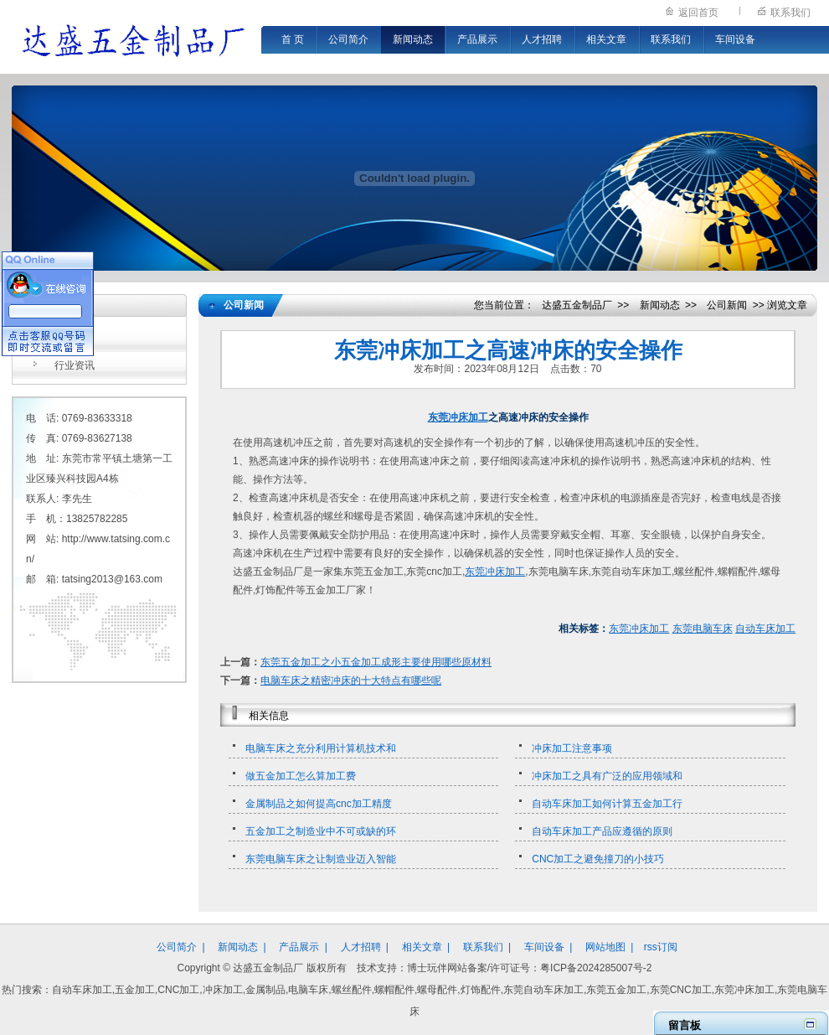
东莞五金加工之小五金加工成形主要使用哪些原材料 (376, 662)
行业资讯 (74, 365)
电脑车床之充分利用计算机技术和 (320, 748)
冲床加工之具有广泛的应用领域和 (607, 776)
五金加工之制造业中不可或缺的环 (320, 831)
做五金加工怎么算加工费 (300, 776)
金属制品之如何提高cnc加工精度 (318, 804)
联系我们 (790, 12)
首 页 (292, 39)
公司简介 (348, 39)
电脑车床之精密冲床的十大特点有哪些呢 (350, 680)
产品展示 (477, 39)
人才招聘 (542, 39)
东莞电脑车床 (702, 628)
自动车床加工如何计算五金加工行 (607, 804)
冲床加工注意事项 (572, 748)
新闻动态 (413, 39)
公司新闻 (74, 338)
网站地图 (605, 947)
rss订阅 (660, 947)
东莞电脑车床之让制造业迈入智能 (320, 859)
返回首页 (698, 12)
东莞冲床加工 (458, 417)
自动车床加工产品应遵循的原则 (602, 831)
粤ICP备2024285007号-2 (595, 968)
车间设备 (735, 39)
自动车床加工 (765, 628)
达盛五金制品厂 (577, 305)
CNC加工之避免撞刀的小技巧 (598, 859)
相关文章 (606, 39)
